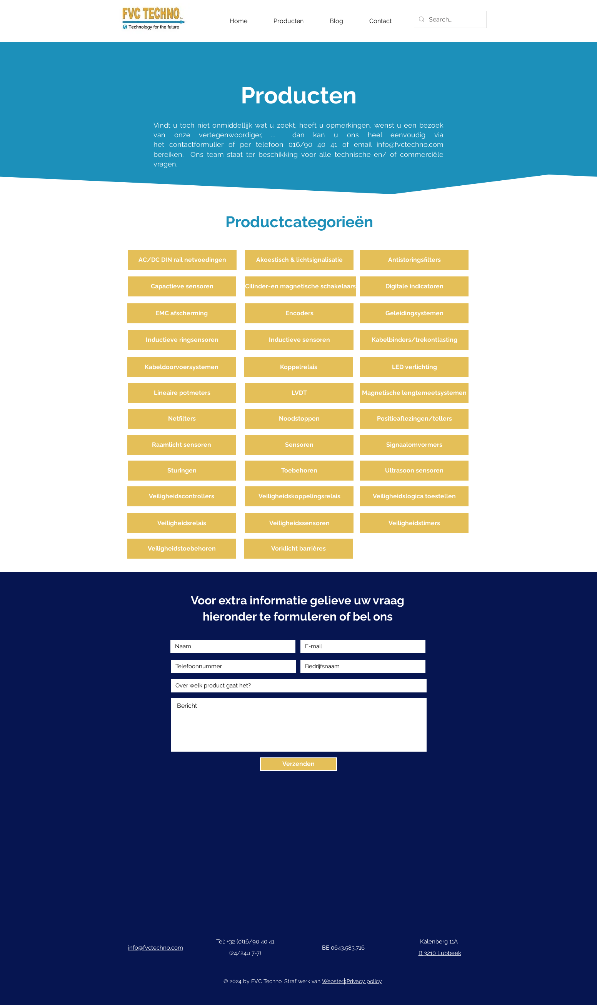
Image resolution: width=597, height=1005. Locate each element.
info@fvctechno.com (410, 144)
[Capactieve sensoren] (182, 286)
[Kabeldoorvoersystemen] (182, 367)
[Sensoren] (299, 445)
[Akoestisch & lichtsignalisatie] (299, 260)
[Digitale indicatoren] (414, 286)
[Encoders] (299, 313)
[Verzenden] (298, 764)
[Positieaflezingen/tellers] (414, 418)
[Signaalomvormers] (414, 445)
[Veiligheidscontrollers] (182, 496)
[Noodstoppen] (299, 418)
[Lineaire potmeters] (182, 393)
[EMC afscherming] (182, 313)
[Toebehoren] (299, 470)
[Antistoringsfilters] (414, 260)
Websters (334, 981)
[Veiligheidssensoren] (299, 523)
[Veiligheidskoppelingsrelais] (299, 496)
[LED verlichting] (414, 367)
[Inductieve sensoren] (299, 340)
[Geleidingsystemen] (414, 313)
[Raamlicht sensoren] (182, 445)
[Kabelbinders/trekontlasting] (414, 340)
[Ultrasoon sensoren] (414, 470)
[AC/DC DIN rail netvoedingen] (182, 260)
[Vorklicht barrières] (298, 548)
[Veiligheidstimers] (414, 523)
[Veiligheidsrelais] (182, 523)
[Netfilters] (182, 418)
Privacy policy (364, 981)
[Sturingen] (182, 470)
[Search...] (449, 19)
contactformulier (198, 144)
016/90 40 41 (312, 144)
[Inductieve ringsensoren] (182, 340)
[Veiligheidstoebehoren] (182, 548)
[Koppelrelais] (298, 367)
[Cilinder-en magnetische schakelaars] (300, 286)
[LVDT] (299, 393)
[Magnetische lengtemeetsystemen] (414, 393)
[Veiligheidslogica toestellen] (414, 496)
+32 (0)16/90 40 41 (250, 941)
